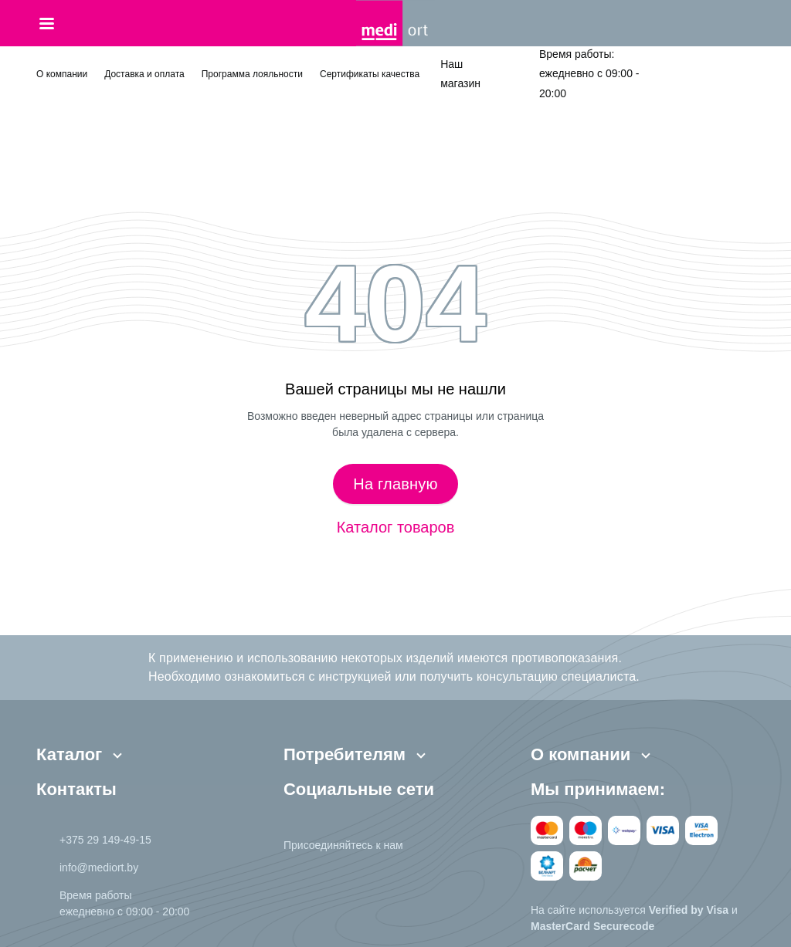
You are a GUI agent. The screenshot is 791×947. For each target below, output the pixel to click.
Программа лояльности (252, 74)
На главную (395, 483)
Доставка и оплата (144, 74)
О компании (61, 74)
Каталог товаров (396, 527)
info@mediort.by (98, 867)
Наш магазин (460, 74)
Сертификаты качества (369, 74)
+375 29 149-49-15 (105, 840)
